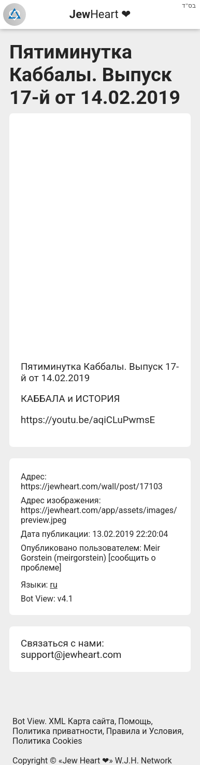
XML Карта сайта (82, 721)
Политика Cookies (47, 741)
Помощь (134, 721)
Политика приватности (57, 731)
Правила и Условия (144, 731)
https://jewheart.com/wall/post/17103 (92, 486)
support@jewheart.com (71, 655)
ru (53, 585)
